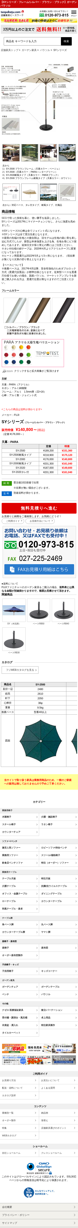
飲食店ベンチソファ (12, 862)
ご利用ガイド (13, 521)
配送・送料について (12, 1088)
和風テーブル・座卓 (12, 908)
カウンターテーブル (51, 901)
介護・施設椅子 (49, 817)
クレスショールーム (51, 1153)
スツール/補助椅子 (50, 855)
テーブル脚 (7, 918)
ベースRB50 (38, 612)
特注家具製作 (48, 1025)
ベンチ (5, 994)
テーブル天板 (9, 878)
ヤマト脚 (45, 932)
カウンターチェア (11, 832)
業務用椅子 (7, 810)
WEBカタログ (9, 1135)
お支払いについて (50, 1080)
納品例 (44, 1113)
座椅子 (5, 947)
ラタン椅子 (47, 824)
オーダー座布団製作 (12, 955)
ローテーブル (9, 901)
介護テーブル (9, 886)
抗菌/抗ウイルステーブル (54, 886)
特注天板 (45, 878)
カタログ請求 (9, 1095)
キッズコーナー (49, 971)
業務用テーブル (9, 872)
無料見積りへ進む (39, 508)
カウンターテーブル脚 (13, 932)
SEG (4, 218)
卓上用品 (45, 1017)
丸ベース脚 (47, 924)
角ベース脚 (8, 924)
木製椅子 (6, 817)
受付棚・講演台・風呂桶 (14, 1017)
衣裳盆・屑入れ (10, 1025)
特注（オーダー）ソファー (55, 862)
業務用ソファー (10, 855)
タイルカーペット (11, 1032)
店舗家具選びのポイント (53, 1128)
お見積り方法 (9, 1080)
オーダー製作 (9, 1120)
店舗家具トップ (9, 50)
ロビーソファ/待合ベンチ (54, 847)
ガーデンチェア (10, 986)
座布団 (44, 947)
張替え (44, 1120)
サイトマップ (9, 1222)
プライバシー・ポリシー (16, 1215)
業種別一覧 (8, 1113)
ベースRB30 (14, 640)
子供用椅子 (8, 971)
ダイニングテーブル (51, 893)
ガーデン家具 (29, 50)
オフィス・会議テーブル (14, 893)
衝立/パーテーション (51, 1010)
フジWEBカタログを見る (20, 669)
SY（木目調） (14, 612)
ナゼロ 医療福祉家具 (12, 1010)
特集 (4, 1128)
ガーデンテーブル (50, 986)
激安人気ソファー (11, 847)
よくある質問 (48, 1088)
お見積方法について (40, 521)
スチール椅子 (9, 824)
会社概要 (7, 1207)
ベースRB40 (63, 612)
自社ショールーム (11, 1153)
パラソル (45, 50)
